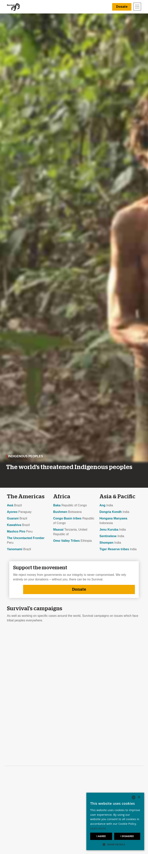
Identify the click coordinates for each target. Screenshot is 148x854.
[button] (115, 844)
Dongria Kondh (110, 511)
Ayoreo (12, 511)
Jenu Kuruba (108, 529)
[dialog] (115, 821)
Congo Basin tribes (67, 518)
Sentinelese (108, 536)
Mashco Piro (16, 531)
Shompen (106, 542)
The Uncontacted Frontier (26, 538)
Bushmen (60, 511)
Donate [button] (122, 6)
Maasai (58, 529)
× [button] (138, 797)
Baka (57, 505)
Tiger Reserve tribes (114, 549)
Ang (102, 505)
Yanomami (14, 549)
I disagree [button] (127, 836)
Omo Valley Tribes (66, 540)
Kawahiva (14, 525)
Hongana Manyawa (113, 518)
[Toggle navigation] (137, 6)
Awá (10, 505)
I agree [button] (101, 836)
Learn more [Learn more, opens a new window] (98, 828)
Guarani (12, 518)
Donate (79, 589)
